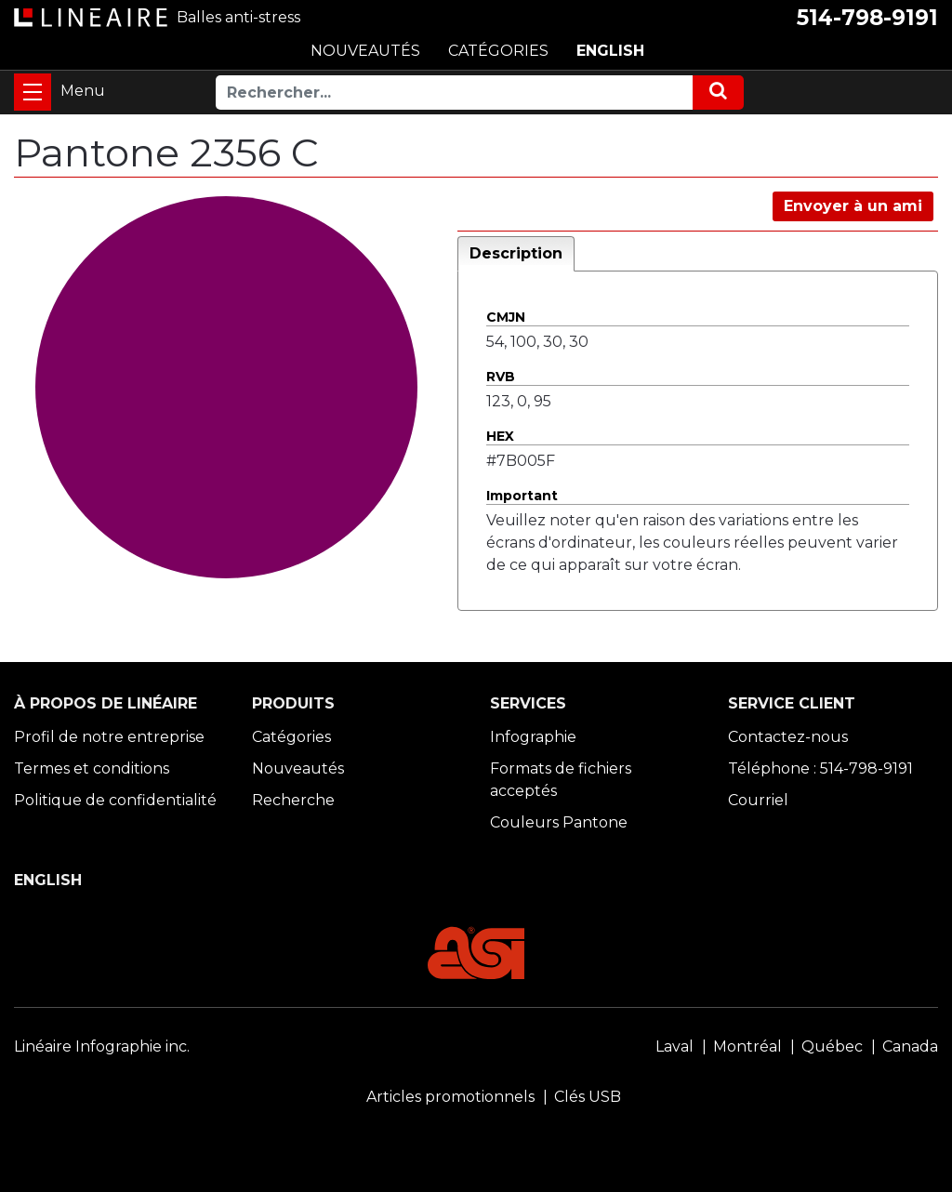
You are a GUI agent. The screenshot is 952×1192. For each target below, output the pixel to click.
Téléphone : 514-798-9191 (820, 768)
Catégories (291, 737)
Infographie (533, 737)
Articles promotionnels (450, 1097)
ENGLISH (610, 51)
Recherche (293, 800)
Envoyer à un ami (853, 206)
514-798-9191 (867, 18)
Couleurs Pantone (559, 822)
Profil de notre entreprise (109, 737)
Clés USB (587, 1097)
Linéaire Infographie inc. (102, 1046)
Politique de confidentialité (115, 800)
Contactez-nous (788, 737)
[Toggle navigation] (32, 92)
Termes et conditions (91, 768)
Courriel (758, 800)
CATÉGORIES (498, 51)
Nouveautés (298, 768)
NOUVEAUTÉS (365, 51)
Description (515, 253)
